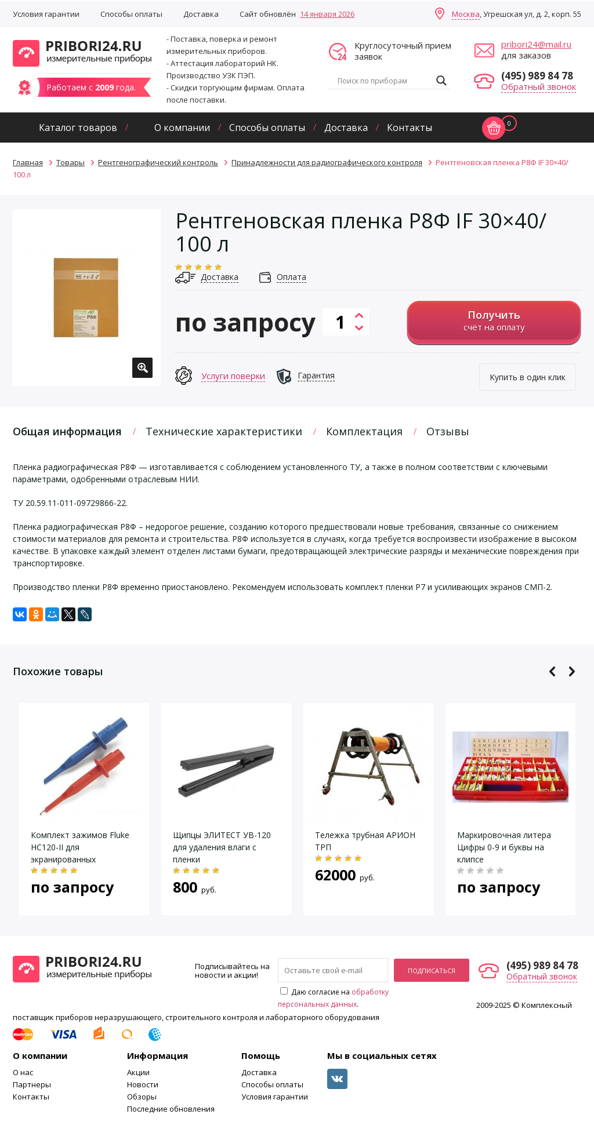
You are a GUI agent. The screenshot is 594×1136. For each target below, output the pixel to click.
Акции (138, 1072)
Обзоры (142, 1096)
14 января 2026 (327, 14)
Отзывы (447, 431)
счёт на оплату (494, 320)
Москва (466, 14)
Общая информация (67, 431)
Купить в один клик (528, 377)
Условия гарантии (46, 14)
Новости (142, 1084)
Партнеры (32, 1084)
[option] (87, 297)
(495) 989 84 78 (537, 75)
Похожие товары (58, 671)
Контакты (409, 127)
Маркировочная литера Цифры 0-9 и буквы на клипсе (504, 847)
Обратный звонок (538, 86)
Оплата (291, 276)
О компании (182, 127)
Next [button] (571, 671)
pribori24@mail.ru (536, 44)
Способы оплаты (131, 14)
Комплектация (364, 431)
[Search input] (384, 80)
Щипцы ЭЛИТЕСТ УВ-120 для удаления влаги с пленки (222, 847)
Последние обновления (171, 1109)
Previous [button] (552, 671)
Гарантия (316, 375)
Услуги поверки (233, 375)
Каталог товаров (78, 127)
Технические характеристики (224, 431)
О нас (23, 1072)
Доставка (201, 14)
